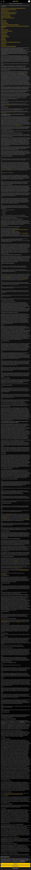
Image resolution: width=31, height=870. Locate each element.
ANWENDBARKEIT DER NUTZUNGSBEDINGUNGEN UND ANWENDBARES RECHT (13, 8)
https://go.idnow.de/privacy (24, 229)
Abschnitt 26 (9, 104)
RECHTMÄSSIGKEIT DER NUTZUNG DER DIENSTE (8, 9)
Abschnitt (22, 73)
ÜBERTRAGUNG (3, 39)
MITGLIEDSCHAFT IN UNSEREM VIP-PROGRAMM (8, 46)
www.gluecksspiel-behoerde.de (23, 570)
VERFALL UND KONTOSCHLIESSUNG (6, 31)
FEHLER (2, 28)
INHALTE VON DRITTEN (4, 23)
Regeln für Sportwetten (4, 620)
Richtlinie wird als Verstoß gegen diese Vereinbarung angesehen (14, 794)
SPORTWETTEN (3, 43)
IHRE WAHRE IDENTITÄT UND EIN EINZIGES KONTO (9, 12)
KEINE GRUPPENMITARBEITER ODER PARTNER (8, 13)
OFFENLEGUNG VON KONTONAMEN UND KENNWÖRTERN (10, 24)
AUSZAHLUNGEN (3, 20)
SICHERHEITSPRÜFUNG (4, 29)
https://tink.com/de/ (25, 233)
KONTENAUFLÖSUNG (4, 32)
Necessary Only (15, 867)
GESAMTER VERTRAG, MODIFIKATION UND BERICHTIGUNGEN (10, 42)
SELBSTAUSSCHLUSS (4, 35)
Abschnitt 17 (5, 517)
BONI (1, 19)
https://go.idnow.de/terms (16, 229)
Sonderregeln (18, 621)
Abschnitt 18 (18, 125)
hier (27, 778)
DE (29, 1)
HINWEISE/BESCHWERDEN (5, 36)
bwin (15, 1)
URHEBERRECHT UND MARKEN (6, 16)
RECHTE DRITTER (3, 40)
